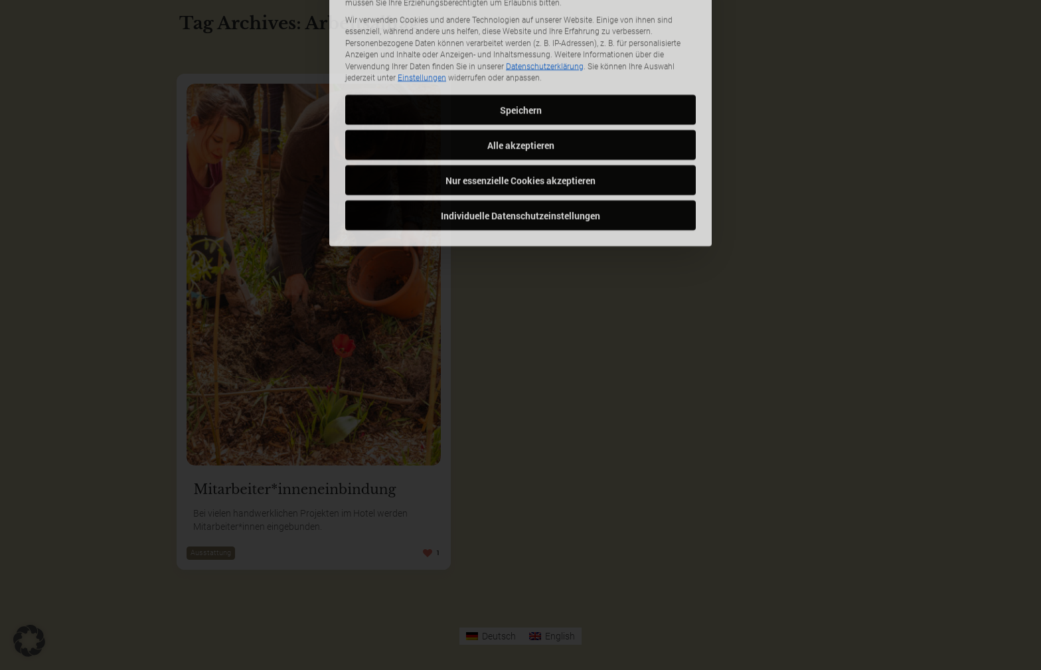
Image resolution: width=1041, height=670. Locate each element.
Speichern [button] (521, 43)
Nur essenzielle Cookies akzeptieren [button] (520, 113)
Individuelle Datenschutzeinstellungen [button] (520, 148)
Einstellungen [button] (422, 11)
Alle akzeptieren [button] (520, 78)
